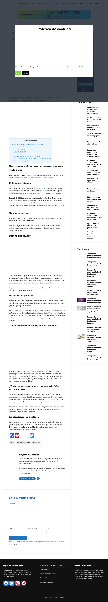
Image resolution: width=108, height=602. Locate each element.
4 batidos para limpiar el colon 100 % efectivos (93, 172)
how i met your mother (23, 442)
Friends (43, 188)
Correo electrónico (33, 528)
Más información (86, 67)
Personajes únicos (19, 151)
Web (48, 528)
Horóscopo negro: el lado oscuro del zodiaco (94, 119)
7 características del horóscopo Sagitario (94, 329)
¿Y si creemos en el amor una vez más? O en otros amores (32, 158)
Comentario (12, 503)
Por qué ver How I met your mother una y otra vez (26, 144)
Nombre (11, 528)
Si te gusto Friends (20, 147)
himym (12, 442)
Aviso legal (43, 578)
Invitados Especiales (20, 154)
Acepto (18, 73)
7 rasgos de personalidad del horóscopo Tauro (94, 264)
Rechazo (25, 73)
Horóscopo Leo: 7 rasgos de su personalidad (94, 292)
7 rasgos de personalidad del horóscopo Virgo (94, 301)
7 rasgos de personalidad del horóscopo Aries (94, 256)
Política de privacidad (46, 582)
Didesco (62, 597)
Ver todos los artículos (27, 478)
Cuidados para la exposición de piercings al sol (93, 207)
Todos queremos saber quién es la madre (26, 156)
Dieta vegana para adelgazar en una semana (94, 199)
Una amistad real (19, 149)
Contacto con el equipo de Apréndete (51, 565)
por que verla (36, 442)
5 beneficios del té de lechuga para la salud (94, 136)
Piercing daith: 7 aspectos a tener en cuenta (93, 127)
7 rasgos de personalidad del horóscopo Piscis (94, 358)
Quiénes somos (44, 569)
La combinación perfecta (21, 161)
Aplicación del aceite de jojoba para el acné (93, 226)
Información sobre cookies (48, 574)
